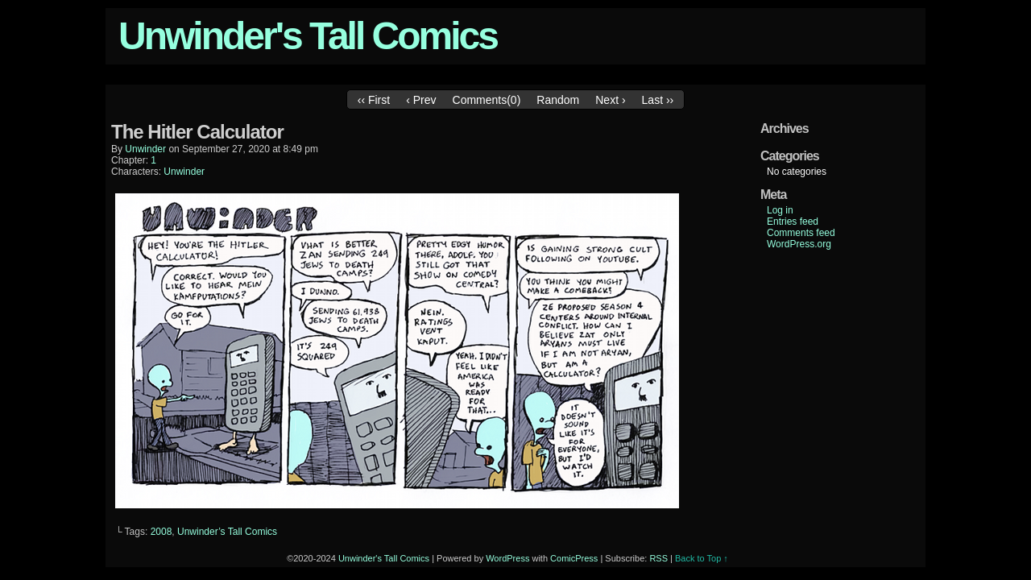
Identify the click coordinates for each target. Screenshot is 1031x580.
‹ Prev (421, 99)
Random (557, 99)
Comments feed (801, 232)
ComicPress (574, 558)
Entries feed (792, 221)
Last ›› (658, 99)
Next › (610, 99)
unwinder (145, 149)
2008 (161, 531)
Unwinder (184, 171)
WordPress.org (799, 244)
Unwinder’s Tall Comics (227, 531)
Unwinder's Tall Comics (307, 35)
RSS (658, 558)
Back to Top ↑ (701, 558)
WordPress (507, 558)
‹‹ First (374, 99)
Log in (780, 210)
